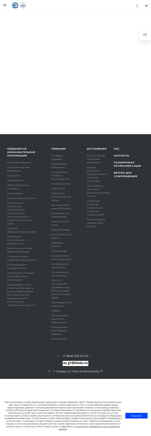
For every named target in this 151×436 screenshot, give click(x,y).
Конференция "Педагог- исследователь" (60, 175)
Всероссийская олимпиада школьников (96, 159)
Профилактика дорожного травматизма (59, 319)
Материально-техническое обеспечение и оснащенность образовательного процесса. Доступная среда (19, 213)
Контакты (121, 155)
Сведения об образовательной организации (21, 152)
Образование (15, 180)
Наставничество (61, 183)
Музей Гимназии (60, 229)
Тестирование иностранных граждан (59, 330)
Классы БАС (58, 188)
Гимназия (58, 148)
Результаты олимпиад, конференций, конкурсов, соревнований (95, 207)
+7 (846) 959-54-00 (75, 356)
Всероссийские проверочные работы (96, 223)
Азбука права (59, 251)
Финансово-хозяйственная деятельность (16, 240)
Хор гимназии (59, 338)
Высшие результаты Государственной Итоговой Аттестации (97, 174)
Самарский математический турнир (61, 197)
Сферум (56, 310)
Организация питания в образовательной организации (20, 276)
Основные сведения (19, 162)
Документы (13, 175)
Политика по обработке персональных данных (89, 428)
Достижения (96, 148)
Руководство (14, 193)
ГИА (116, 148)
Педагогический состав (21, 198)
